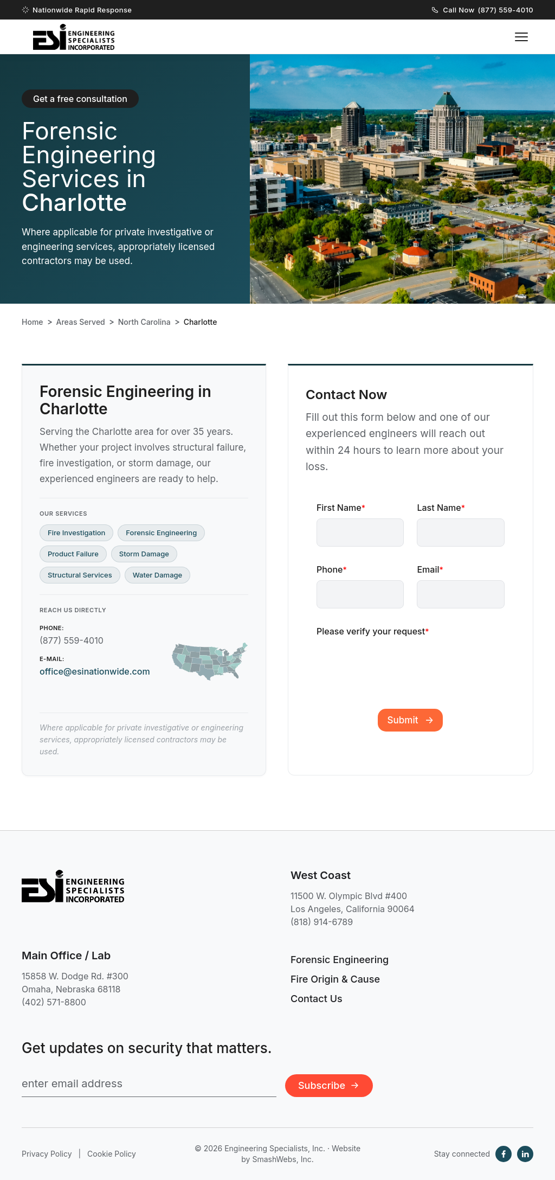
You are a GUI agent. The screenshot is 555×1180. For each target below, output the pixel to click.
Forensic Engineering (161, 532)
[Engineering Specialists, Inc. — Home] (74, 37)
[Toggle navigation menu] (521, 37)
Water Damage (158, 574)
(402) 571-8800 (54, 1002)
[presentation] (399, 663)
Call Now (482, 10)
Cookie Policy (111, 1153)
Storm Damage (144, 553)
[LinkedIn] (525, 1154)
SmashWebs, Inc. (282, 1159)
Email (430, 569)
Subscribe (329, 1085)
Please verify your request (373, 631)
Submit (403, 720)
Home (32, 322)
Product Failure (73, 553)
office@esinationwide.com (95, 671)
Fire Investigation (76, 532)
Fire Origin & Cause (335, 979)
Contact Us (317, 998)
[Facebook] (503, 1154)
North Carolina (144, 322)
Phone (332, 569)
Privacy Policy (47, 1153)
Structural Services (80, 574)
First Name (341, 507)
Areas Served (80, 322)
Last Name (441, 507)
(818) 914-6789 (322, 921)
